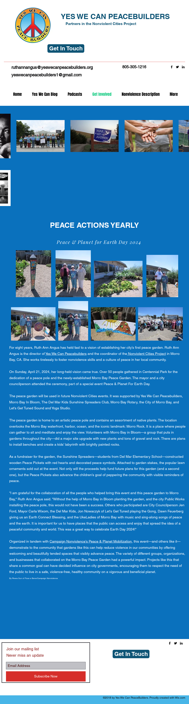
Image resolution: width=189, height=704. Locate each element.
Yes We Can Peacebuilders (66, 354)
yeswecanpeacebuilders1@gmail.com (46, 75)
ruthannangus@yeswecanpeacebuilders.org (52, 67)
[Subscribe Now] (46, 676)
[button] (65, 48)
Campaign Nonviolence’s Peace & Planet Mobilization (91, 541)
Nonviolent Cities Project (146, 354)
